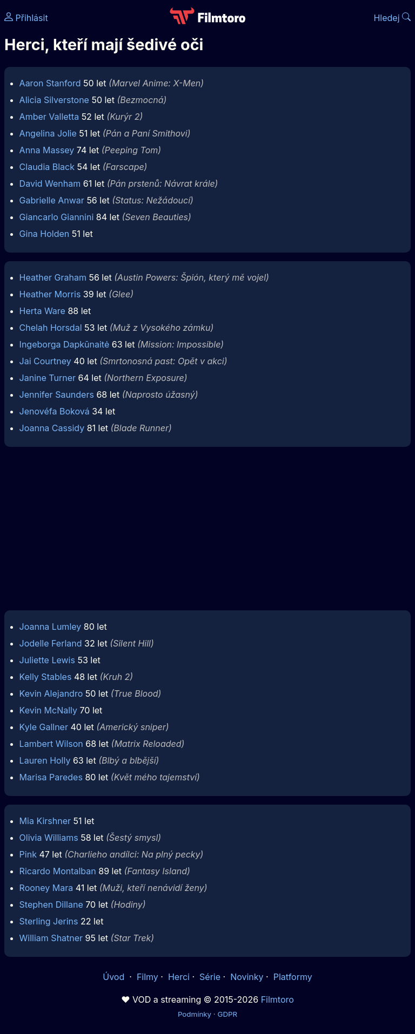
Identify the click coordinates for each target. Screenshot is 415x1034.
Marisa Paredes (51, 777)
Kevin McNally (48, 710)
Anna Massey (47, 150)
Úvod (114, 976)
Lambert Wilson (51, 743)
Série (209, 976)
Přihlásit (26, 17)
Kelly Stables (45, 676)
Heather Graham (52, 277)
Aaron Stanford (50, 83)
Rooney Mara (46, 887)
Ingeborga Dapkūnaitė (64, 344)
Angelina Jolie (48, 133)
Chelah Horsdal (50, 327)
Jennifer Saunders (56, 394)
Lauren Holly (45, 760)
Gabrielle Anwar (51, 200)
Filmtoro (277, 999)
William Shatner (51, 938)
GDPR (227, 1014)
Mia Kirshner (45, 820)
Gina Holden (44, 233)
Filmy (147, 976)
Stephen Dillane (51, 904)
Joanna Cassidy (52, 428)
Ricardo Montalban (57, 871)
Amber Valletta (49, 116)
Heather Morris (50, 294)
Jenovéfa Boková (54, 411)
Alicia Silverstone (54, 99)
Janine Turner (47, 377)
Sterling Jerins (48, 921)
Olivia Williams (48, 837)
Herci (179, 976)
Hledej (392, 17)
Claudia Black (47, 166)
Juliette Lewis (47, 660)
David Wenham (50, 183)
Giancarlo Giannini (56, 217)
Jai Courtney (45, 361)
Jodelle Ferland (50, 643)
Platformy (292, 976)
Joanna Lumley (50, 626)
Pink (28, 854)
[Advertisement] (207, 531)
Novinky (246, 976)
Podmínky (194, 1014)
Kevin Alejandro (51, 693)
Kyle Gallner (43, 727)
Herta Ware (42, 310)
